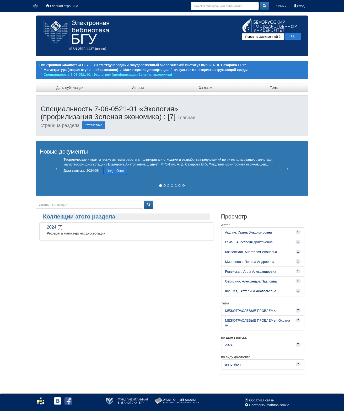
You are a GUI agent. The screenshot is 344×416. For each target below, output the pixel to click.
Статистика (93, 125)
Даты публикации (69, 88)
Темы (274, 88)
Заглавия (206, 88)
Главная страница (62, 6)
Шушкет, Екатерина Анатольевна (250, 291)
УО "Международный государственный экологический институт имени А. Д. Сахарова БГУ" (170, 65)
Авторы (138, 88)
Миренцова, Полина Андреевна (249, 262)
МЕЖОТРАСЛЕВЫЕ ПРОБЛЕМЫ (250, 311)
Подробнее (115, 171)
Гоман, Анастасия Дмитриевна (249, 242)
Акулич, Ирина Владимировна (248, 232)
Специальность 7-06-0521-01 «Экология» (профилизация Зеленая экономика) (108, 74)
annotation (233, 364)
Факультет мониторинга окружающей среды (211, 70)
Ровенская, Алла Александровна (250, 271)
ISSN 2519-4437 (81, 49)
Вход (299, 6)
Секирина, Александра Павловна (251, 281)
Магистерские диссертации (146, 70)
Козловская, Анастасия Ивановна (251, 252)
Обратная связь (261, 400)
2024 (51, 227)
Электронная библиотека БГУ (63, 65)
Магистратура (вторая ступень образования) (81, 70)
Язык (281, 6)
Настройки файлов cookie (269, 405)
